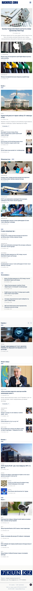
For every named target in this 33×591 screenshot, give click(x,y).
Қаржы (3, 323)
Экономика (3, 252)
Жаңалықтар (4, 74)
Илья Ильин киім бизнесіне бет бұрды (18, 491)
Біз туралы (12, 584)
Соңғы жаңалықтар (7, 231)
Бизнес (3, 439)
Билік (3, 86)
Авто (2, 499)
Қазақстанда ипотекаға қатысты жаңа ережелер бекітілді (16, 29)
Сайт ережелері (20, 584)
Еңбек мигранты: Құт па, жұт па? (9, 421)
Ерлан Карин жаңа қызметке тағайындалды (12, 150)
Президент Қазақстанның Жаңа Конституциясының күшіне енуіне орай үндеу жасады (11, 133)
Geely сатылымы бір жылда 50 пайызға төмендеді (15, 536)
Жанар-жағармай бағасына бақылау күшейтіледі (15, 77)
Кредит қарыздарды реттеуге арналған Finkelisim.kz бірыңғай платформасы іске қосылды (14, 347)
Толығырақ (5, 126)
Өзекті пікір (5, 362)
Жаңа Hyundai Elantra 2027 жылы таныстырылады (15, 528)
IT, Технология (4, 54)
